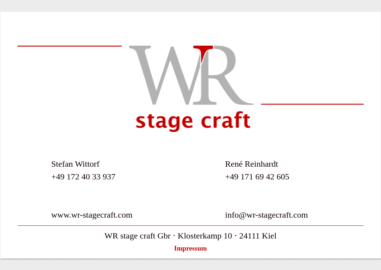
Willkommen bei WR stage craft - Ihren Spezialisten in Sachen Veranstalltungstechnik (190, 89)
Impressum (190, 248)
